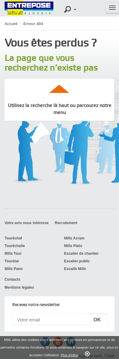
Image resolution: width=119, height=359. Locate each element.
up (59, 88)
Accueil (11, 23)
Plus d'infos (69, 355)
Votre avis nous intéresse (27, 223)
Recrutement (66, 223)
